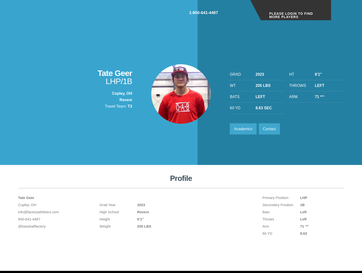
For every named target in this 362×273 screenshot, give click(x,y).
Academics (243, 129)
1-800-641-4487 (228, 14)
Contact (270, 129)
